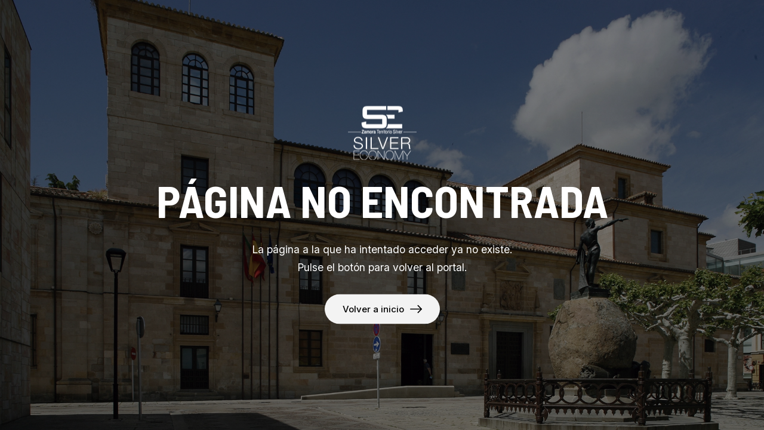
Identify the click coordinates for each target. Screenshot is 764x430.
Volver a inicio (373, 309)
